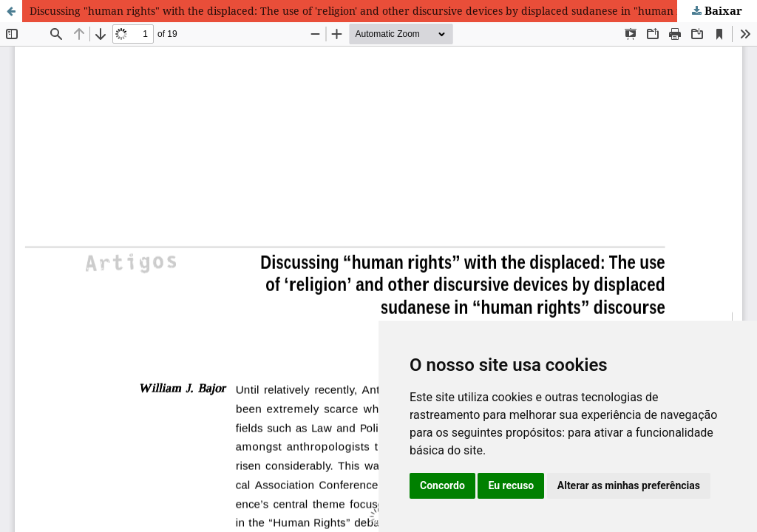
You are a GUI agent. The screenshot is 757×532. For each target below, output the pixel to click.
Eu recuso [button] (511, 485)
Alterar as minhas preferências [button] (628, 485)
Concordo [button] (442, 485)
